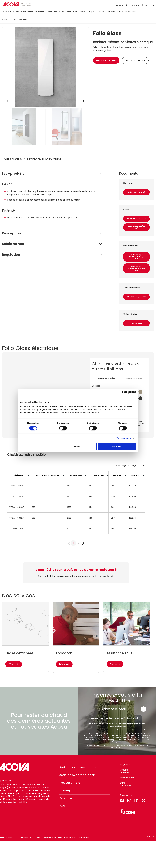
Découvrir (13, 664)
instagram (129, 800)
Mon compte (149, 5)
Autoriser (116, 446)
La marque (40, 11)
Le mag (100, 11)
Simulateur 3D (127, 811)
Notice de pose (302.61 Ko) (136, 219)
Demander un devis (106, 60)
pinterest (144, 800)
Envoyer (143, 709)
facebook (122, 800)
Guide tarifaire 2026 (127, 11)
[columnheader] (18, 475)
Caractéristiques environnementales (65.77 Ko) (136, 257)
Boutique (110, 11)
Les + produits (13, 173)
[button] (83, 101)
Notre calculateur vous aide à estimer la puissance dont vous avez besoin (76, 576)
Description (11, 233)
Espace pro (136, 5)
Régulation (11, 254)
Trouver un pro (87, 11)
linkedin (136, 800)
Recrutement (127, 777)
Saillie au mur (13, 244)
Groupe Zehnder (124, 771)
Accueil (5, 19)
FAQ (62, 806)
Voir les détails (124, 438)
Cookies (37, 837)
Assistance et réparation (77, 775)
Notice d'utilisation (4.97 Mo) (136, 227)
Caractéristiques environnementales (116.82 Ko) (136, 268)
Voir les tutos (136, 323)
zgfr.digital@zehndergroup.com (121, 738)
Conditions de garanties (52, 837)
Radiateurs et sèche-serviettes (17, 11)
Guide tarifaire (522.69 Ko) (136, 297)
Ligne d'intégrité (125, 784)
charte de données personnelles (135, 730)
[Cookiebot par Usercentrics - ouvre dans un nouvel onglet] (124, 393)
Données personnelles (22, 837)
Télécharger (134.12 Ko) (136, 192)
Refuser (77, 446)
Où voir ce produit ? (135, 60)
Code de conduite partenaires (76, 837)
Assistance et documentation (63, 11)
